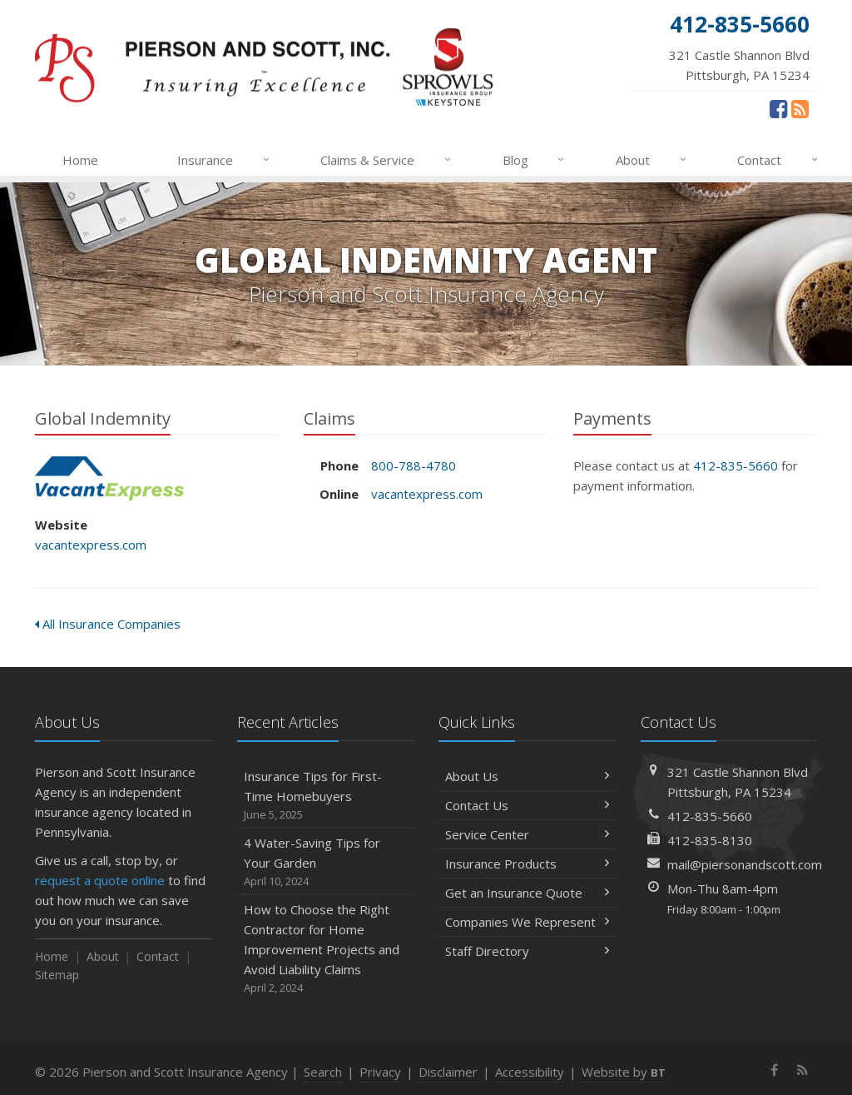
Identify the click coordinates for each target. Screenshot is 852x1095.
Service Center (527, 834)
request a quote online (100, 880)
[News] (800, 108)
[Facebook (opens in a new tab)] (778, 108)
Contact (778, 160)
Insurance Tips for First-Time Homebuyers (326, 796)
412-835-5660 (735, 465)
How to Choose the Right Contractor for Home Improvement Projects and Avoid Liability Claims (326, 949)
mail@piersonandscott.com (744, 864)
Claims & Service (386, 160)
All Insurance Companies (108, 623)
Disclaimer (448, 1071)
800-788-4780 (413, 465)
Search (323, 1071)
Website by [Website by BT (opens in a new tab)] (624, 1071)
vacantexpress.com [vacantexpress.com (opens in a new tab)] (90, 544)
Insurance (224, 160)
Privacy (380, 1071)
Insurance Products (527, 863)
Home (80, 160)
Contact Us (527, 805)
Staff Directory (527, 951)
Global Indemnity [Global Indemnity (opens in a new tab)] (109, 478)
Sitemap (57, 975)
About (652, 160)
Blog (535, 160)
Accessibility (529, 1071)
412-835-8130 (709, 840)
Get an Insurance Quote (527, 892)
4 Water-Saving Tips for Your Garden (326, 862)
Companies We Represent (527, 921)
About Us (527, 776)
